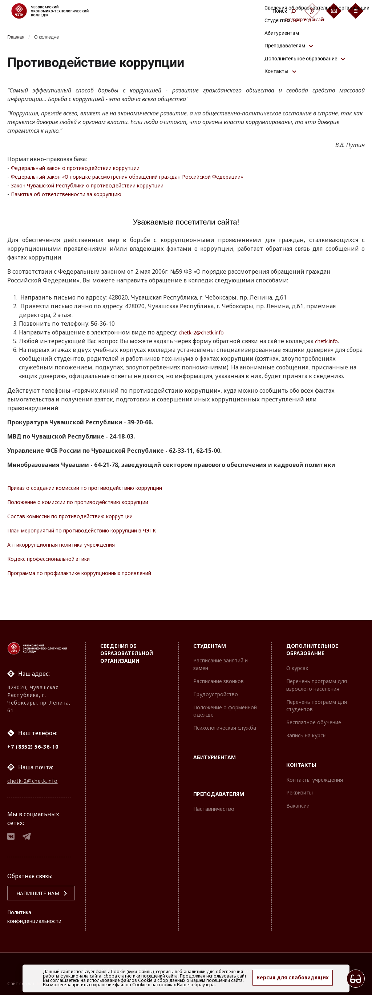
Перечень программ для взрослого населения (316, 678)
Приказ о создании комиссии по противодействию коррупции (99, 488)
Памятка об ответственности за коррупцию (74, 194)
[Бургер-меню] (355, 11)
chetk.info (328, 341)
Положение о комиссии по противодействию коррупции (91, 502)
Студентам (209, 639)
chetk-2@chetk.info (205, 333)
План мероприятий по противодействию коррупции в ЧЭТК (96, 531)
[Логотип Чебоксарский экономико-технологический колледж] (56, 11)
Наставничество (213, 802)
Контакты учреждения (314, 773)
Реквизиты (299, 786)
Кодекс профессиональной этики (55, 559)
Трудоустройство (215, 687)
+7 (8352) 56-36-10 (32, 740)
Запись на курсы (306, 728)
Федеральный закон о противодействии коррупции (87, 168)
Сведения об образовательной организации (126, 647)
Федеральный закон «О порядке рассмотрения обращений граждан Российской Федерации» (146, 177)
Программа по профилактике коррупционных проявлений (93, 573)
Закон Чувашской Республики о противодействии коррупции (101, 185)
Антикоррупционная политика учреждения (71, 545)
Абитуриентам (214, 750)
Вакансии (298, 799)
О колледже (51, 37)
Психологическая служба (224, 721)
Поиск (284, 11)
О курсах (297, 661)
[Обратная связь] (333, 11)
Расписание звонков (218, 674)
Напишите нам (29, 893)
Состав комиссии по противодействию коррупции (81, 516)
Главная (17, 37)
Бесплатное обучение (313, 715)
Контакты (301, 758)
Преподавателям (218, 787)
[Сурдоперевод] (312, 11)
